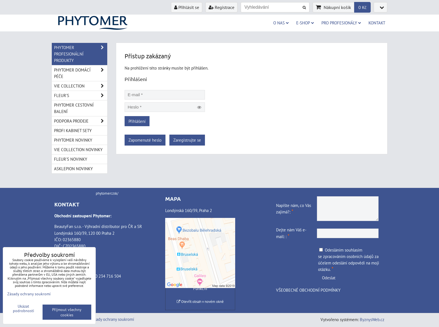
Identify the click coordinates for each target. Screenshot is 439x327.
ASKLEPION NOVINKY (73, 168)
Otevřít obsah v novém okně (200, 301)
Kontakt (376, 23)
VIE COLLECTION (80, 86)
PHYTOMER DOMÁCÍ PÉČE (80, 73)
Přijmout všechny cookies (66, 312)
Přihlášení (137, 121)
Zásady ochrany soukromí (112, 319)
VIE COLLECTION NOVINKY (78, 149)
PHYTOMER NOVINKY (73, 140)
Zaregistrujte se (187, 140)
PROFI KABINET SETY (73, 130)
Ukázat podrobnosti (23, 308)
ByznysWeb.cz (372, 319)
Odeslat (328, 277)
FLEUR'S (80, 95)
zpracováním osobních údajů (348, 256)
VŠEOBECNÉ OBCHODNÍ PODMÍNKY (308, 290)
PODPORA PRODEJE (80, 121)
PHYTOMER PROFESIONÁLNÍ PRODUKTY (80, 54)
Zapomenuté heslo (145, 140)
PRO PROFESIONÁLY (341, 23)
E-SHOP (305, 23)
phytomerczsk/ (107, 193)
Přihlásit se (186, 7)
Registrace (221, 7)
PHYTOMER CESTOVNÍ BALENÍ (74, 108)
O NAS (281, 23)
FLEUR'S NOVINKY (70, 159)
